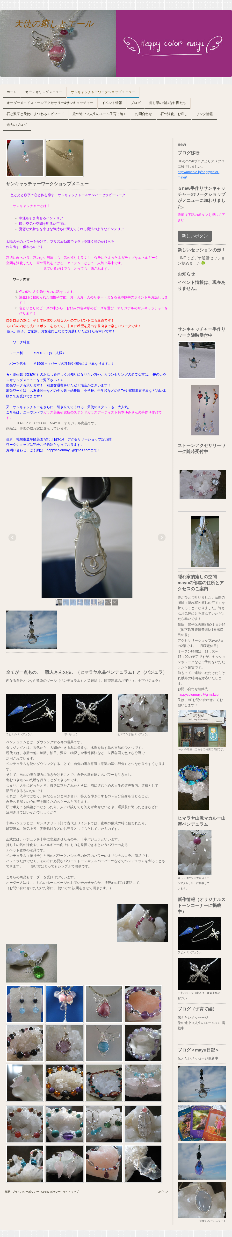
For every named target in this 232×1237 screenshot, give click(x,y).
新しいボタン (195, 236)
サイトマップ (71, 1191)
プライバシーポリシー (25, 1191)
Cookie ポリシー (51, 1191)
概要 (7, 1191)
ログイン (162, 1191)
